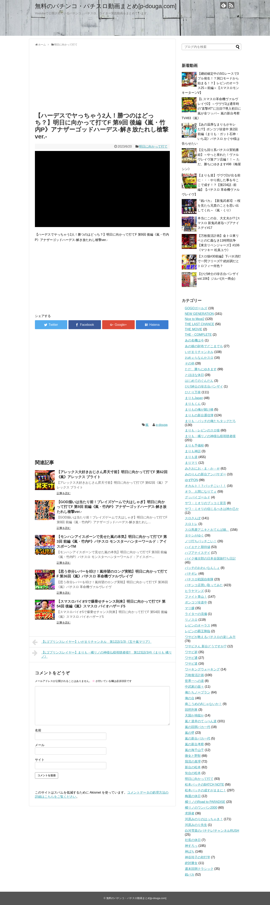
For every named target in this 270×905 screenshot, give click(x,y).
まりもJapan (194, 398)
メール (39, 745)
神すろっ (191, 845)
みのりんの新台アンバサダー (205, 474)
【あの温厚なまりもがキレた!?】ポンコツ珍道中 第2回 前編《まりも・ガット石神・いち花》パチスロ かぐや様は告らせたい (211, 134)
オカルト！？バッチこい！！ (205, 485)
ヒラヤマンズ (194, 591)
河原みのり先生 (196, 825)
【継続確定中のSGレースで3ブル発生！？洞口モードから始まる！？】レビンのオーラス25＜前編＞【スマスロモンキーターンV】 (210, 83)
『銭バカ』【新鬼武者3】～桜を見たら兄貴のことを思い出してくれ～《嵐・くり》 (219, 205)
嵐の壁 (189, 732)
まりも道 (191, 457)
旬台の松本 (193, 773)
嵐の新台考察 (194, 744)
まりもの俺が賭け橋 (199, 409)
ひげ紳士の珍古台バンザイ (204, 386)
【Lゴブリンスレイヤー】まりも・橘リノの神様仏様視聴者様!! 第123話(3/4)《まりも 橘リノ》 (102, 654)
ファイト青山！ (196, 596)
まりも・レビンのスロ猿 (202, 430)
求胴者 (189, 813)
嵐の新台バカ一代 (197, 738)
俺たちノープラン (197, 692)
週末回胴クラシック (199, 868)
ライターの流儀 (196, 614)
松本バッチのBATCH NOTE (204, 784)
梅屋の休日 (193, 796)
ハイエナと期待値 (197, 547)
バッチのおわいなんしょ (202, 567)
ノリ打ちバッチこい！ (201, 541)
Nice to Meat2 (195, 319)
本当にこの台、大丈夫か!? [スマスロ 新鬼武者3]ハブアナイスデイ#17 (219, 223)
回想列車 (191, 709)
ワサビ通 (191, 657)
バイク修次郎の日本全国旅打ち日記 (210, 558)
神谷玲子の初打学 (197, 857)
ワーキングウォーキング (202, 669)
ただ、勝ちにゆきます (201, 369)
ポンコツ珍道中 (196, 602)
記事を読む (64, 493)
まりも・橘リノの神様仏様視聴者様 (210, 436)
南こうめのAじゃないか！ (203, 704)
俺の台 (189, 698)
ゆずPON (191, 480)
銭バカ (189, 874)
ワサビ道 (191, 663)
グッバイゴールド (197, 497)
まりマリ (191, 462)
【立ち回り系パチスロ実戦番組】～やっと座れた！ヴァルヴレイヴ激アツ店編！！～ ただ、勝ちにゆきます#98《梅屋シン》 (211, 159)
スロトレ (191, 524)
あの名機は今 (194, 340)
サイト (39, 759)
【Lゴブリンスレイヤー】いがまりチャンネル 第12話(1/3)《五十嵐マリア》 (92, 642)
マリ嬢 (189, 608)
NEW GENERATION (199, 313)
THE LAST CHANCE (199, 324)
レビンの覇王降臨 (197, 631)
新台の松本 (193, 767)
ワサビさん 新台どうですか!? (206, 646)
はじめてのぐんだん (199, 380)
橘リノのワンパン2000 (201, 807)
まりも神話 (193, 451)
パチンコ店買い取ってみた (204, 585)
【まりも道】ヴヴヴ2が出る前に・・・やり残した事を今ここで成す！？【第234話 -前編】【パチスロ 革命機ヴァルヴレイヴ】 (211, 185)
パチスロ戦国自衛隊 (199, 579)
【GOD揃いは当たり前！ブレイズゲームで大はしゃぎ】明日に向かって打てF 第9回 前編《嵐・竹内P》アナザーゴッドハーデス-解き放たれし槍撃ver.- (111, 507)
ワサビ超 (191, 652)
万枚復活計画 (194, 675)
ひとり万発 (193, 392)
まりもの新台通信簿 (199, 415)
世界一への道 (194, 681)
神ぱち (189, 851)
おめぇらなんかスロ (199, 357)
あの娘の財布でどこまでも (204, 346)
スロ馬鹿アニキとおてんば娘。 (207, 529)
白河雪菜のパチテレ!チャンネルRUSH (212, 830)
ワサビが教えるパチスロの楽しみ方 (210, 637)
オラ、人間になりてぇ (201, 491)
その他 (189, 363)
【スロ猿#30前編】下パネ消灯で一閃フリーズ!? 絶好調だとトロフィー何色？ (219, 261)
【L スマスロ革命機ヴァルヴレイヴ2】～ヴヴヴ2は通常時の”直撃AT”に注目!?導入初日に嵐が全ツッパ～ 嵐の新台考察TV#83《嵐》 (211, 108)
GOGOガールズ (196, 308)
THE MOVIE (193, 329)
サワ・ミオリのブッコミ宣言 (205, 503)
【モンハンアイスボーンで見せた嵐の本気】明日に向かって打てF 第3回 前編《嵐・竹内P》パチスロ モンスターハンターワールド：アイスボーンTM (112, 541)
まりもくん (193, 403)
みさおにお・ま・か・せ (202, 468)
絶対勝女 (191, 863)
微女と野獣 (193, 755)
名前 (38, 730)
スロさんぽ (193, 518)
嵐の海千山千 (194, 750)
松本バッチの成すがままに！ (205, 790)
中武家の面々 (194, 686)
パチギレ (191, 573)
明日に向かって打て (153, 146)
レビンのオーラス (197, 625)
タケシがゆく (194, 535)
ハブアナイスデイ (197, 552)
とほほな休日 (194, 375)
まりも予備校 (194, 445)
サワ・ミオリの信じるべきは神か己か (212, 509)
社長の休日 (193, 840)
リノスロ (191, 619)
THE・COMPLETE (198, 334)
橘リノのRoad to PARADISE (205, 801)
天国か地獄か (194, 715)
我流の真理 (193, 761)
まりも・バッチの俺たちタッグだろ (210, 421)
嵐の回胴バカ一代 (197, 727)
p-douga (162, 424)
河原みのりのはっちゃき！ (204, 819)
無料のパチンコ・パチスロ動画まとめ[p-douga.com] (106, 6)
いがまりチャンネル (199, 352)
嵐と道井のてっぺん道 (201, 721)
